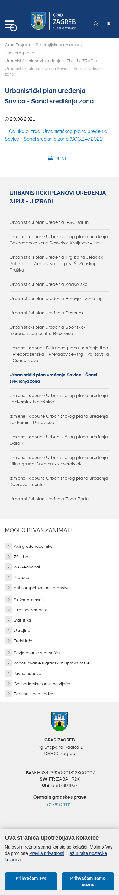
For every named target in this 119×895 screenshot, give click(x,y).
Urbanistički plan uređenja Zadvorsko (48, 284)
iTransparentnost (30, 610)
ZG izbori (22, 556)
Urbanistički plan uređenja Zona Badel (49, 498)
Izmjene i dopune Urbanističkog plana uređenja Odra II (59, 440)
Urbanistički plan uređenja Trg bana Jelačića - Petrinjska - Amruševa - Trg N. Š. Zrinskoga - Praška (58, 263)
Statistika (22, 620)
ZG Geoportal (27, 567)
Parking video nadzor (34, 694)
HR (109, 23)
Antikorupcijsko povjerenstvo (42, 587)
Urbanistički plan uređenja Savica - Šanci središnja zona (53, 378)
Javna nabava (27, 673)
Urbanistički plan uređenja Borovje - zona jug (56, 298)
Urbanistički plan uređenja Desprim (46, 312)
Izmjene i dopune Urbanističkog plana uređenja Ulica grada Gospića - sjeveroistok (59, 460)
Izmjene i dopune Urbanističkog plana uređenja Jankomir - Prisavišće (59, 419)
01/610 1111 (59, 804)
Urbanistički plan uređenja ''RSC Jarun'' (50, 222)
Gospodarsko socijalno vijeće (42, 683)
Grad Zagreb (17, 44)
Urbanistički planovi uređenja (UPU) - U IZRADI (49, 61)
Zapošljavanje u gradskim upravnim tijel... (53, 663)
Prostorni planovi (21, 53)
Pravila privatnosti (46, 853)
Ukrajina (22, 630)
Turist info (23, 640)
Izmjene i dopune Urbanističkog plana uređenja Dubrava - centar (59, 481)
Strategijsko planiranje (57, 44)
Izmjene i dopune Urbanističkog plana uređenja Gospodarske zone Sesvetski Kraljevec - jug (59, 239)
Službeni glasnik (29, 599)
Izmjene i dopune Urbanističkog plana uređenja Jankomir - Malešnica (59, 398)
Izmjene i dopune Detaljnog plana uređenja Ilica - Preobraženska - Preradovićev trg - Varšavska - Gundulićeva (59, 354)
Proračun (23, 577)
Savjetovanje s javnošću (37, 653)
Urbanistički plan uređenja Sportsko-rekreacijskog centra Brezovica (47, 330)
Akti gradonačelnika (33, 546)
